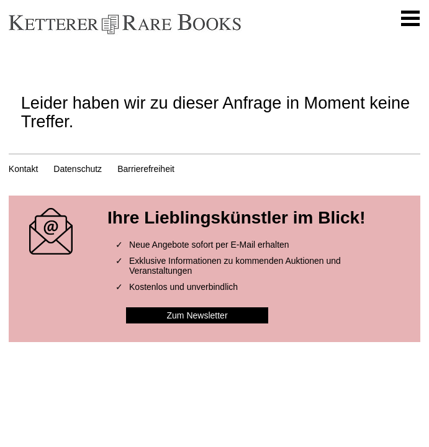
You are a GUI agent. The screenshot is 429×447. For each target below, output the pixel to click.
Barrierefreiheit (145, 169)
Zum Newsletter (197, 315)
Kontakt (23, 169)
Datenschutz (77, 169)
